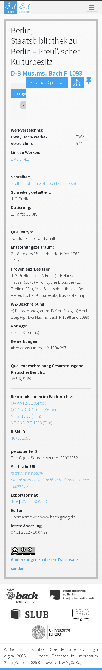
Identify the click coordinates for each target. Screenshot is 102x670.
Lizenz (42, 656)
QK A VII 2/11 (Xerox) (28, 403)
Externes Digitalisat (47, 82)
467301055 (20, 438)
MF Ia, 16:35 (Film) (26, 416)
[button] (88, 82)
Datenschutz (63, 656)
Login (93, 649)
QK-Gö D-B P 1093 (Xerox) (33, 409)
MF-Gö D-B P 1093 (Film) (31, 422)
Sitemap (76, 649)
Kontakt (39, 649)
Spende (57, 649)
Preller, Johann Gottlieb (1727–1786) (43, 183)
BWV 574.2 (20, 159)
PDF (15, 501)
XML (25, 501)
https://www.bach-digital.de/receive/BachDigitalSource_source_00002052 (50, 479)
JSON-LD (39, 501)
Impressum (88, 656)
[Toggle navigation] (92, 8)
